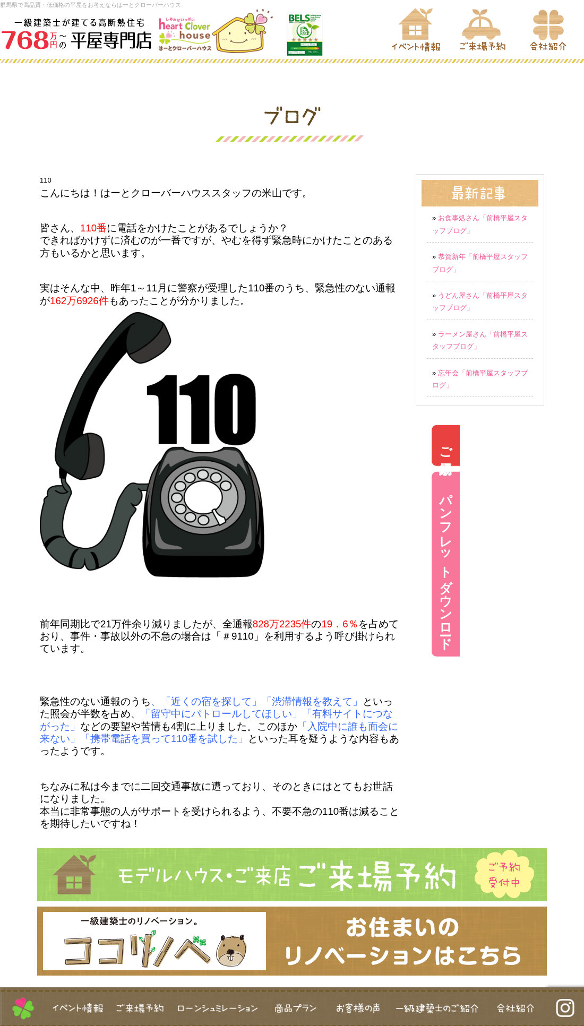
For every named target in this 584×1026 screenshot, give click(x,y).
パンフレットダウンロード (570, 564)
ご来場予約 (570, 445)
